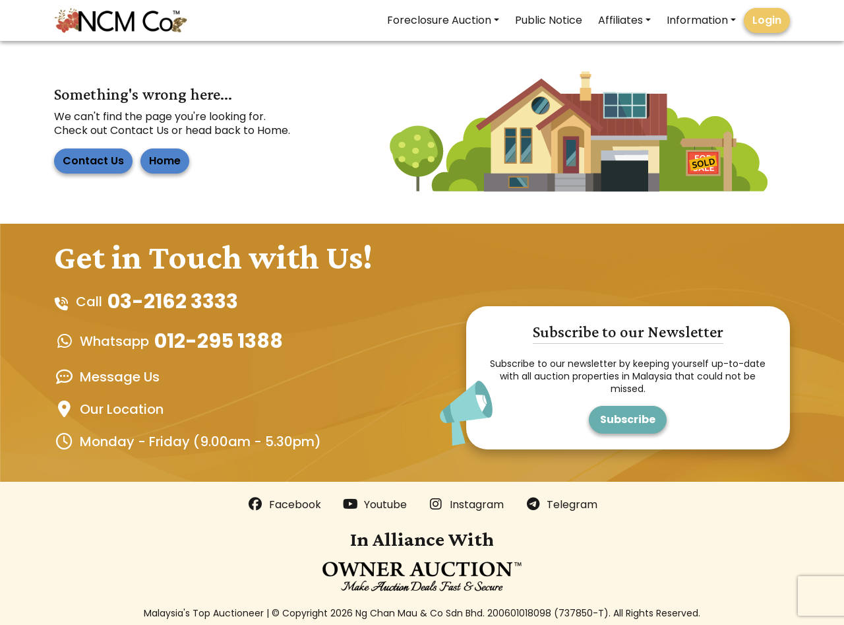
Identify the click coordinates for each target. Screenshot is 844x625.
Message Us (120, 377)
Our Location (122, 409)
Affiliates (620, 20)
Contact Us (93, 160)
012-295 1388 (218, 341)
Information (697, 20)
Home (165, 160)
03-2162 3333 (172, 301)
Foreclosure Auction (439, 20)
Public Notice (548, 20)
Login (766, 20)
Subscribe (627, 419)
